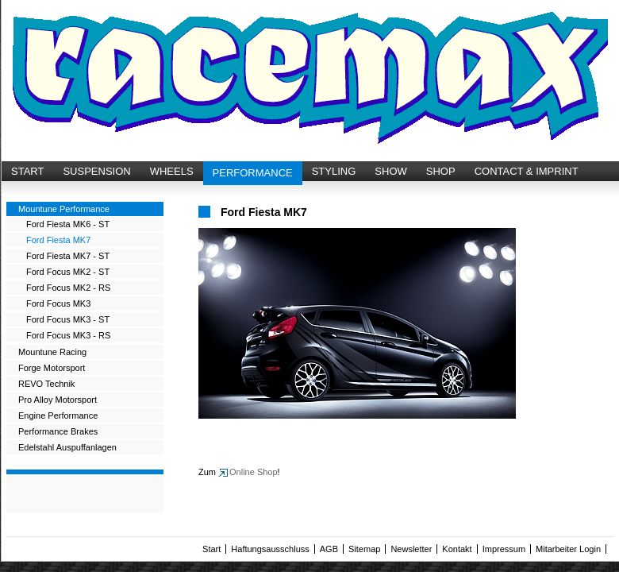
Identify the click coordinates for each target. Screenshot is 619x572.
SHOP (441, 171)
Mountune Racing (52, 352)
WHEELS (172, 171)
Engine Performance (58, 415)
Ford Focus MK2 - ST (68, 271)
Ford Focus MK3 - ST (68, 319)
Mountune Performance (64, 209)
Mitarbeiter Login (568, 549)
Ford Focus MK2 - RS (68, 287)
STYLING (334, 171)
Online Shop (253, 472)
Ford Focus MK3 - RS (68, 335)
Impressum (504, 549)
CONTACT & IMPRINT (527, 171)
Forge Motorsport (51, 368)
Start (211, 549)
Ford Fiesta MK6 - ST (68, 224)
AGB (329, 549)
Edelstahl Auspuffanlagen (67, 447)
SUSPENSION (96, 171)
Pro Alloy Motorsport (57, 399)
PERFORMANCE (253, 173)
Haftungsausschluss (270, 549)
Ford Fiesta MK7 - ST (68, 256)
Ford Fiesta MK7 (58, 240)
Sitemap (364, 549)
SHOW (390, 171)
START (27, 171)
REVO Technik (46, 383)
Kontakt (456, 549)
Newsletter (411, 549)
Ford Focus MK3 (58, 303)
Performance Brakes (58, 431)
